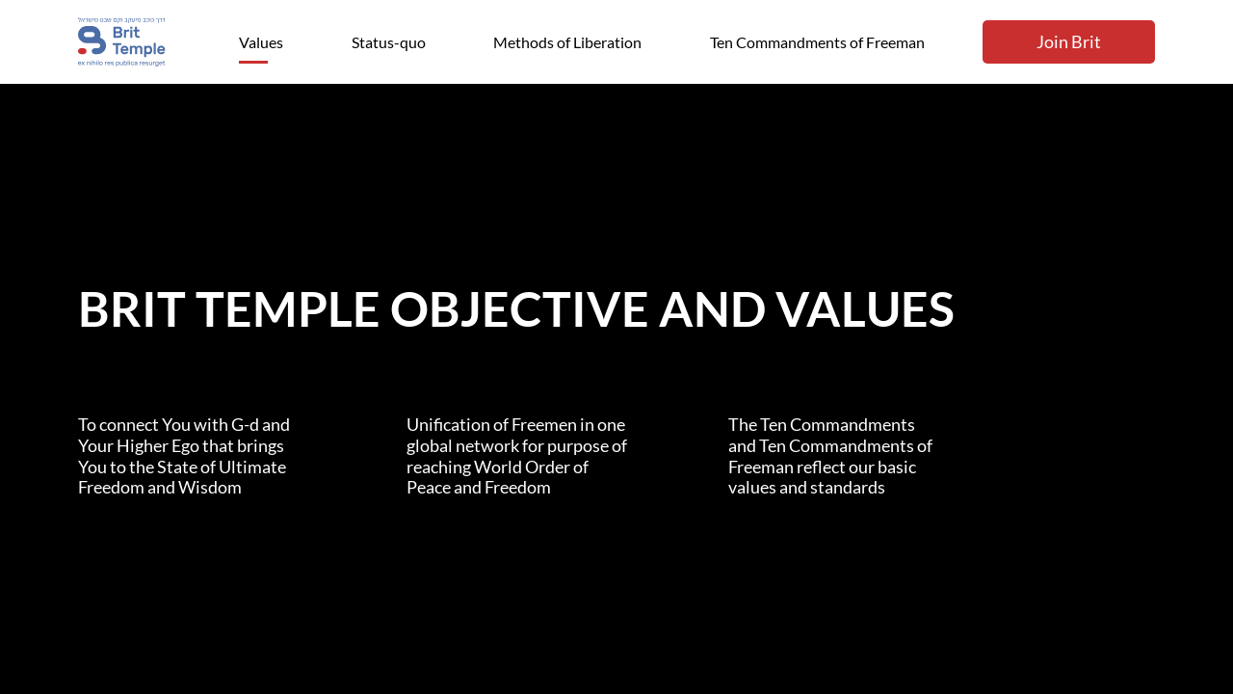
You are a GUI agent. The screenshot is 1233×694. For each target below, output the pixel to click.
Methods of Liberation (567, 42)
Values (261, 42)
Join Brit (1068, 41)
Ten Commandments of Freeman (817, 42)
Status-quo (389, 42)
